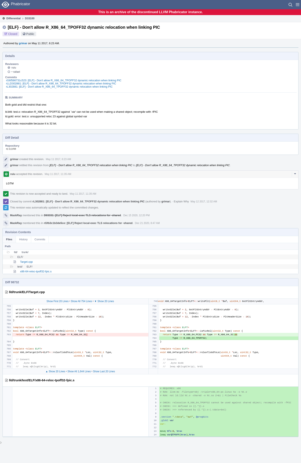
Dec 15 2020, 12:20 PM (136, 215)
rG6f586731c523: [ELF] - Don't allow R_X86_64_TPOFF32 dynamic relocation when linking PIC (63, 80)
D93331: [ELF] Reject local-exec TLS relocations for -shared (82, 215)
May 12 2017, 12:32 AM (204, 201)
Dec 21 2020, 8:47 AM (147, 223)
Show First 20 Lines (58, 301)
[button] (297, 4)
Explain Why (181, 201)
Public (30, 34)
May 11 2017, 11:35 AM (58, 174)
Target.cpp (26, 261)
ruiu (13, 67)
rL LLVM (11, 148)
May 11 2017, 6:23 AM (58, 159)
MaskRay (16, 215)
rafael (15, 71)
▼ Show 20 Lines (104, 301)
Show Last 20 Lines (104, 371)
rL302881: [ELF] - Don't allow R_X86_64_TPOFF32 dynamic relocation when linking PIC (59, 86)
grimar (23, 43)
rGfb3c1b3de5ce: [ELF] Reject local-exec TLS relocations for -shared (88, 223)
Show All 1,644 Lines (79, 371)
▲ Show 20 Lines (55, 371)
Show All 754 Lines (81, 301)
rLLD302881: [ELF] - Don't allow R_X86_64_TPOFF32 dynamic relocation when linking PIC (61, 83)
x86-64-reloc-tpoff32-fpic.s (36, 271)
